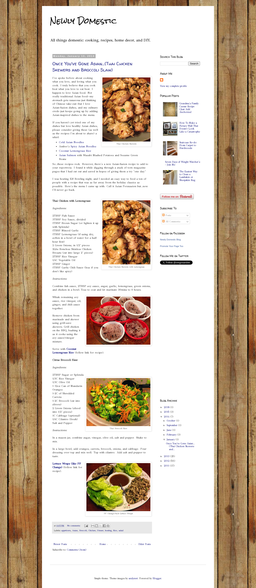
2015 (167, 411)
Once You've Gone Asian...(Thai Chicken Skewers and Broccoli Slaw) (92, 67)
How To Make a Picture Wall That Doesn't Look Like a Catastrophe (189, 127)
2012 (167, 461)
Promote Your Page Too (171, 246)
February (172, 434)
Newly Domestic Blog (170, 239)
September (172, 425)
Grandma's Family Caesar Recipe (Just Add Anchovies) (189, 107)
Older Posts (144, 544)
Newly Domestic (83, 20)
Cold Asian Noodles (71, 142)
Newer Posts (60, 544)
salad (121, 530)
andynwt (133, 578)
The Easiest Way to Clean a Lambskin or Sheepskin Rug (188, 176)
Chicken (92, 530)
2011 (167, 465)
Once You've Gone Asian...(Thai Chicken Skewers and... (180, 446)
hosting (108, 530)
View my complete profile (173, 86)
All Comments (171, 221)
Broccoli (83, 530)
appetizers (66, 530)
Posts (166, 215)
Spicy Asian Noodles (83, 146)
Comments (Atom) (76, 549)
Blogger (157, 578)
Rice (115, 530)
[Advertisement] (176, 332)
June (169, 430)
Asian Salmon (67, 155)
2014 (167, 416)
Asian (75, 530)
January (171, 439)
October (171, 420)
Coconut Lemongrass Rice (75, 151)
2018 (167, 407)
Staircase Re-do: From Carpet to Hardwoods (188, 145)
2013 (167, 456)
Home (102, 544)
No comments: (74, 525)
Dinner (100, 530)
